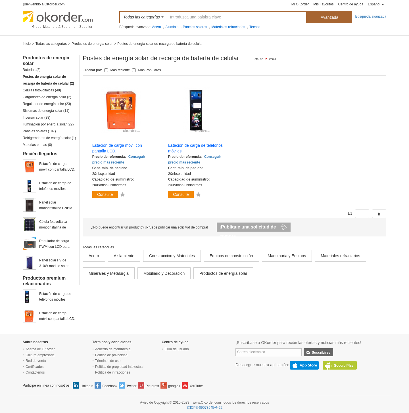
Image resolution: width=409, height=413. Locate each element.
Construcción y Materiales (172, 255)
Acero (156, 27)
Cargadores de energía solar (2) (47, 97)
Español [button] (376, 4)
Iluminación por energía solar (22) (48, 124)
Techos (254, 27)
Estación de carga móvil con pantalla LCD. (57, 166)
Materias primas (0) (37, 145)
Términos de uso (107, 361)
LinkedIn (86, 386)
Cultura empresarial (40, 355)
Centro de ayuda (351, 4)
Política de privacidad (111, 355)
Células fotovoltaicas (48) (42, 90)
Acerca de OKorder (40, 349)
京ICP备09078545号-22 (205, 408)
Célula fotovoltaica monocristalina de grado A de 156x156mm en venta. (57, 225)
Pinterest (152, 386)
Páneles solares (195, 27)
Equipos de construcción (231, 255)
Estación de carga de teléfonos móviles (55, 186)
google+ (174, 386)
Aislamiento (124, 255)
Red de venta (36, 361)
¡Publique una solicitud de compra (248, 228)
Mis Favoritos (323, 4)
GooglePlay (340, 365)
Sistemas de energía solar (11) (46, 111)
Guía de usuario (176, 349)
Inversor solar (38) (36, 118)
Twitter (131, 386)
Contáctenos (35, 372)
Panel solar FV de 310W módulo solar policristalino (53, 263)
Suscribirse (318, 353)
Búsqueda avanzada (370, 16)
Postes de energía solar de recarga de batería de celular (160, 44)
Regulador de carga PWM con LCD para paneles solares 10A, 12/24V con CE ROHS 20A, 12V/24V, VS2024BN (56, 244)
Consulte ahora (105, 195)
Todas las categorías (51, 44)
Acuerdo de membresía (113, 349)
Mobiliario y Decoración (164, 273)
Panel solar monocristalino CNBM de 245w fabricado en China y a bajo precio (55, 205)
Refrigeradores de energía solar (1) (49, 138)
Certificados (34, 367)
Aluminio (171, 27)
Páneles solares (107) (39, 131)
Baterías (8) (32, 70)
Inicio (27, 44)
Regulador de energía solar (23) (47, 104)
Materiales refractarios (228, 27)
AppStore (304, 365)
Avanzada (329, 17)
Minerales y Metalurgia (109, 273)
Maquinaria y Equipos (287, 255)
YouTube (196, 386)
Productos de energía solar (92, 44)
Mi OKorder (300, 4)
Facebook (109, 386)
